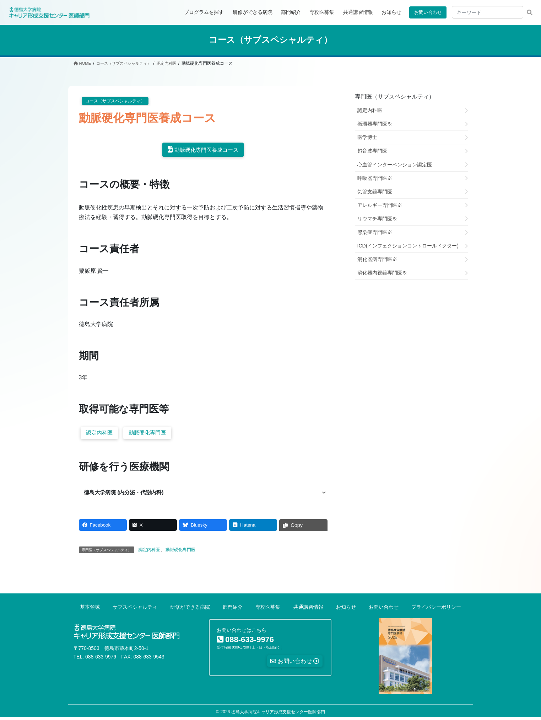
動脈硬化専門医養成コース (207, 150)
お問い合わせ (427, 12)
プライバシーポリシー (436, 609)
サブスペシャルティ (135, 609)
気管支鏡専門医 (374, 191)
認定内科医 (100, 434)
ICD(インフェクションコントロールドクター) (408, 246)
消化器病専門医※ (377, 259)
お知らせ (346, 609)
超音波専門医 (372, 151)
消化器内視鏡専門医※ (382, 273)
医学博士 (367, 137)
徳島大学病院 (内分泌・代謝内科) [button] (127, 494)
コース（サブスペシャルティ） (115, 100)
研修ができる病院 (190, 609)
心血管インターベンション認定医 (394, 164)
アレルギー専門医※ (379, 205)
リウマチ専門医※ (377, 218)
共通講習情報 (308, 609)
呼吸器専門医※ (374, 178)
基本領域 (90, 609)
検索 (529, 12)
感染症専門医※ (374, 232)
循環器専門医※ (374, 124)
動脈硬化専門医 (151, 434)
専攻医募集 (267, 609)
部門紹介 (233, 609)
